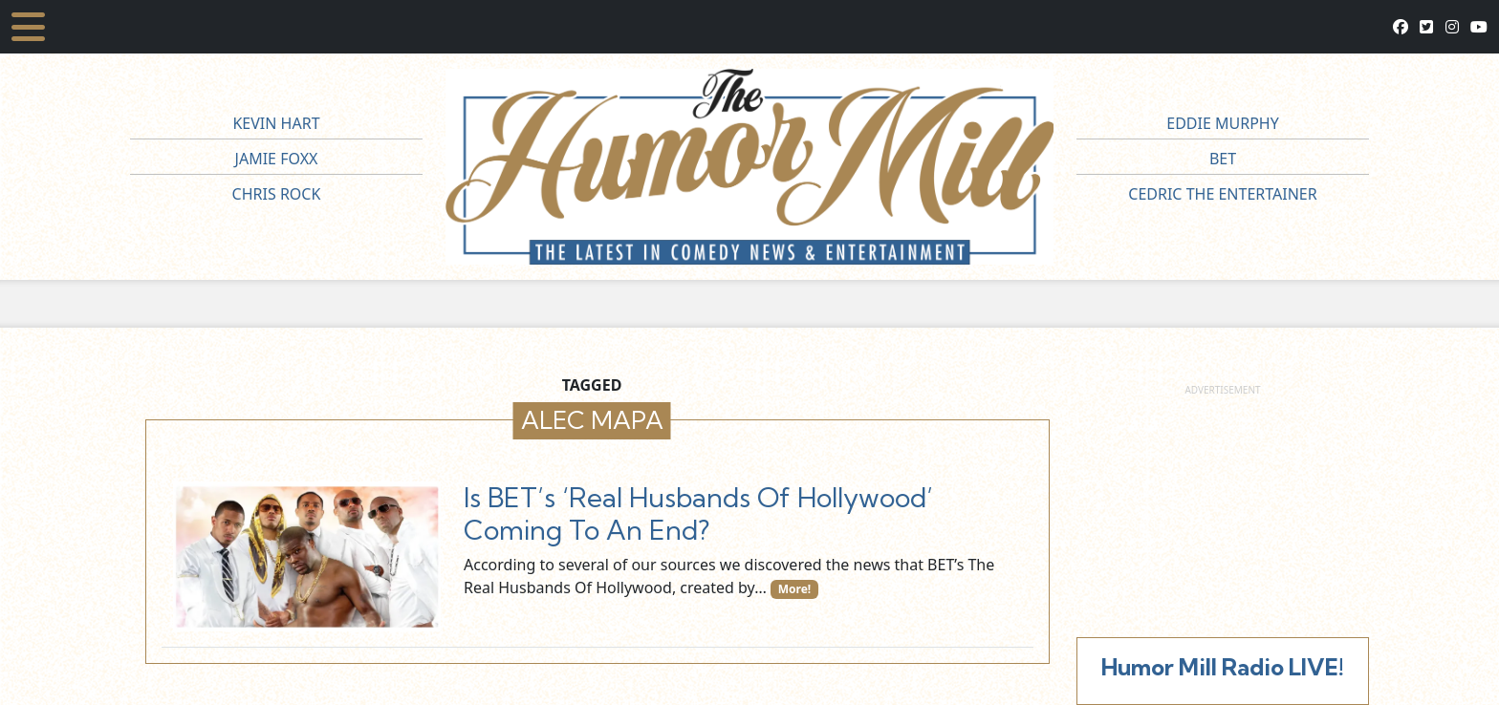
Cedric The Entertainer (1222, 193)
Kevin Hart (275, 123)
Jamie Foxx (276, 158)
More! (795, 589)
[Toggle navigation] (28, 27)
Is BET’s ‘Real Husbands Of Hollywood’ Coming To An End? (698, 513)
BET (1222, 158)
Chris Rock (276, 193)
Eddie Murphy (1222, 123)
